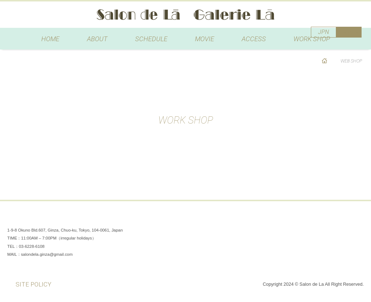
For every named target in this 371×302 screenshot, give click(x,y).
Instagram (335, 219)
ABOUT (97, 39)
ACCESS (254, 39)
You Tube (356, 219)
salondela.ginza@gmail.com (47, 254)
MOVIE (204, 39)
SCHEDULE (151, 39)
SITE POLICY (33, 284)
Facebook (313, 219)
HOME (50, 39)
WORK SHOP (311, 39)
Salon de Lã (185, 14)
